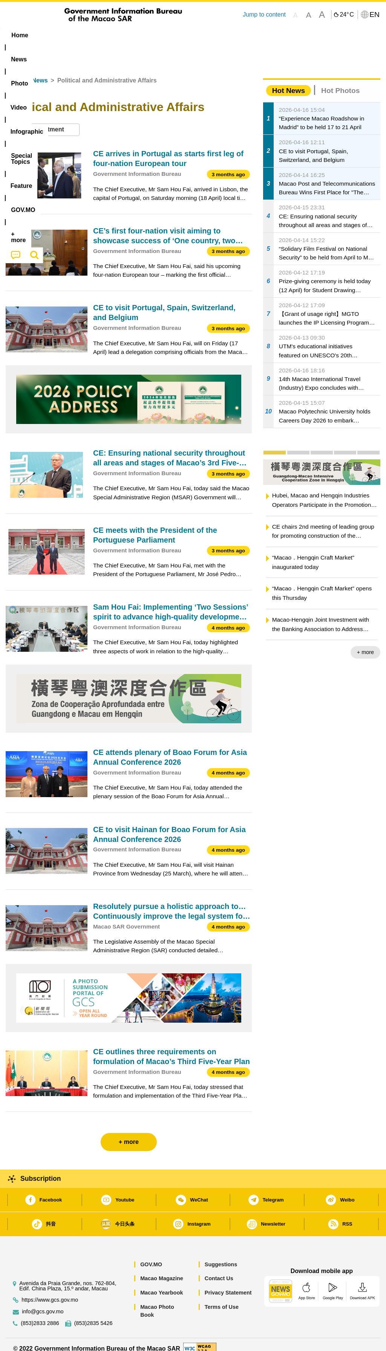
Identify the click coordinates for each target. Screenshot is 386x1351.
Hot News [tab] (288, 82)
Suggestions (221, 1256)
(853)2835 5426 (93, 1314)
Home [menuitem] (19, 35)
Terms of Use (222, 1298)
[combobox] (42, 121)
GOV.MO (151, 1256)
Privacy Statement (228, 1284)
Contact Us (219, 1270)
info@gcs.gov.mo (42, 1303)
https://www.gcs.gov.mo (49, 1291)
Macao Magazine (161, 1270)
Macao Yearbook (161, 1284)
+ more (365, 644)
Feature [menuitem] (253, 35)
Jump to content (264, 14)
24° (347, 15)
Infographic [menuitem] (154, 35)
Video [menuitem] (115, 35)
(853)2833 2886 (40, 1314)
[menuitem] (50, 35)
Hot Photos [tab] (340, 82)
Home (14, 72)
